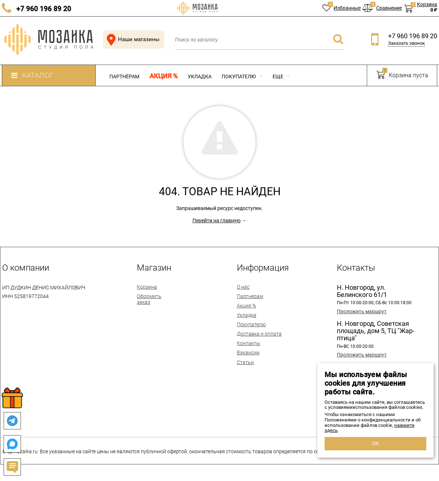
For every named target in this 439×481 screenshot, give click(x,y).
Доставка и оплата (259, 334)
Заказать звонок (406, 43)
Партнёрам (124, 76)
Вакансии (248, 352)
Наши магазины (132, 39)
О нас (243, 287)
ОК (375, 443)
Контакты (248, 343)
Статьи (245, 362)
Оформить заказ (149, 299)
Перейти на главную (216, 220)
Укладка (200, 76)
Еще (281, 76)
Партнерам (250, 296)
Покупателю (242, 76)
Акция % (163, 76)
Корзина (147, 287)
